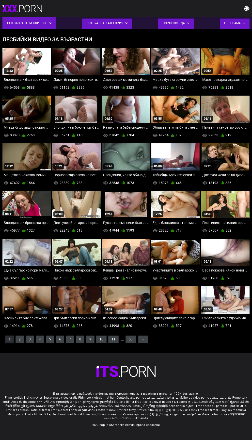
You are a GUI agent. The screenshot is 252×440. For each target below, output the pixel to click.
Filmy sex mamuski (232, 410)
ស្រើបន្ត (151, 406)
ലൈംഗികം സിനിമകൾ (115, 406)
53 (131, 339)
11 (113, 339)
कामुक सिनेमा (56, 406)
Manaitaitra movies (216, 414)
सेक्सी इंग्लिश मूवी (15, 406)
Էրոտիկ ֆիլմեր (69, 402)
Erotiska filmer (124, 402)
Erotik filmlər (34, 414)
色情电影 (162, 406)
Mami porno (15, 414)
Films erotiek (14, 397)
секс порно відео (181, 406)
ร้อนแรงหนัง (180, 410)
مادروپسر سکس (221, 397)
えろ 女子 (155, 414)
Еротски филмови (82, 410)
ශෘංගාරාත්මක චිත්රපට (118, 418)
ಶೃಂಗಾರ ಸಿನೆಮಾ (239, 402)
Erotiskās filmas (17, 410)
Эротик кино (237, 406)
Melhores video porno (194, 397)
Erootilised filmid (70, 414)
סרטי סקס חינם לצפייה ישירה (128, 414)
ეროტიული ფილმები (98, 402)
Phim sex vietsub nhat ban (97, 397)
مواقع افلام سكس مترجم (162, 397)
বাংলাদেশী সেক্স (46, 402)
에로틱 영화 (163, 410)
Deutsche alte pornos (131, 397)
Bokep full (51, 414)
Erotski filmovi (106, 410)
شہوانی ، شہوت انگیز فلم (81, 406)
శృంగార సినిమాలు (37, 406)
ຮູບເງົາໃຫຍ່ (194, 414)
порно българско (174, 402)
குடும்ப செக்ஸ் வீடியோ (204, 402)
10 (101, 339)
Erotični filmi (146, 410)
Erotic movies (33, 397)
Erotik (193, 410)
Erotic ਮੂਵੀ (139, 406)
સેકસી (225, 402)
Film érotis (140, 418)
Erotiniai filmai (40, 410)
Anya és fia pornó (23, 402)
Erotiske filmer (208, 410)
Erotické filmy (127, 410)
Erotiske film (60, 410)
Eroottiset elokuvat (148, 402)
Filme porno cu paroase (211, 406)
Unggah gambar (174, 414)
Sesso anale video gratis (61, 397)
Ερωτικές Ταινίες (95, 414)
